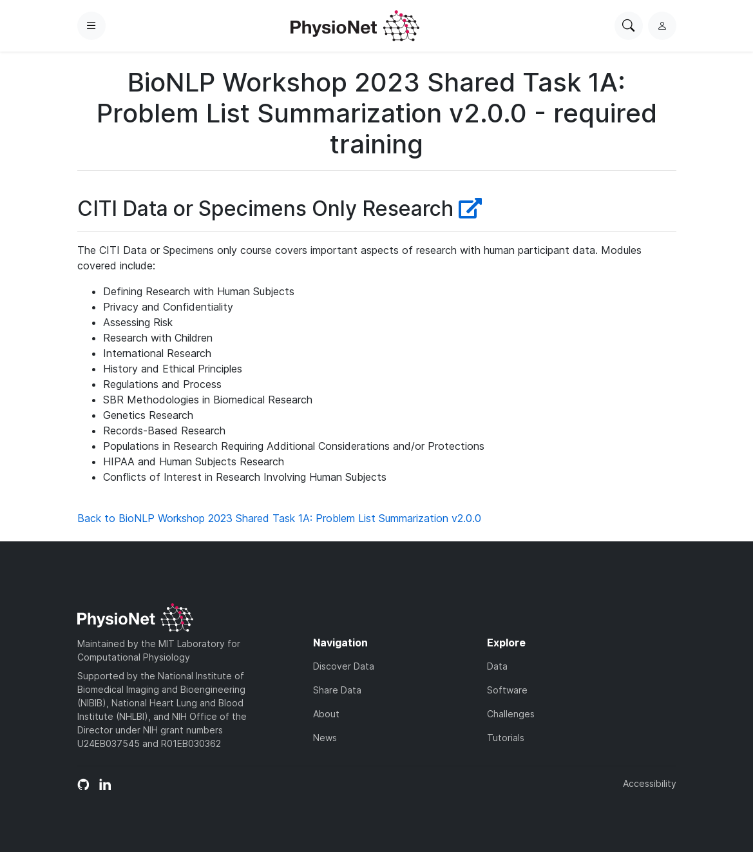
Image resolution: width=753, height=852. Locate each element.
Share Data (337, 689)
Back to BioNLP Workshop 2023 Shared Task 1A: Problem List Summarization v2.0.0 (279, 518)
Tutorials (505, 737)
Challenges (511, 713)
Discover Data (343, 666)
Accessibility (649, 783)
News (325, 737)
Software (507, 689)
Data (497, 666)
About (326, 713)
